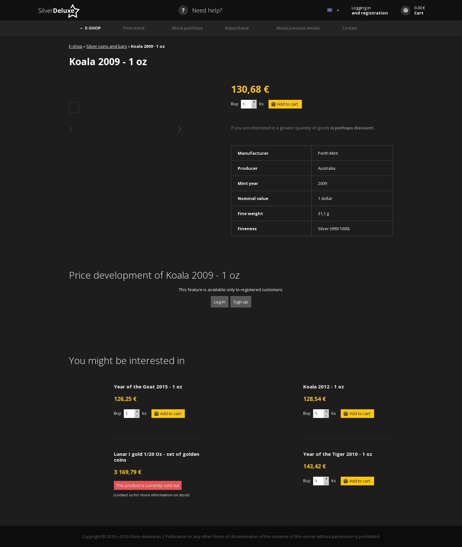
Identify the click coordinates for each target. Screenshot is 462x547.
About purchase (187, 28)
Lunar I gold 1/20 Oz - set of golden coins (156, 457)
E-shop (75, 46)
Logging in (370, 10)
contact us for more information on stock (151, 494)
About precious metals (298, 28)
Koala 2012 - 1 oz (323, 386)
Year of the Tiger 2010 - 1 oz (337, 454)
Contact (349, 28)
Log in (219, 302)
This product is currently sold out (147, 485)
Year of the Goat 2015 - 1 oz (148, 386)
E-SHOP (93, 28)
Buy (234, 104)
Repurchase (237, 28)
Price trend (133, 28)
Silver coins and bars (106, 46)
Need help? (200, 10)
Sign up (241, 302)
